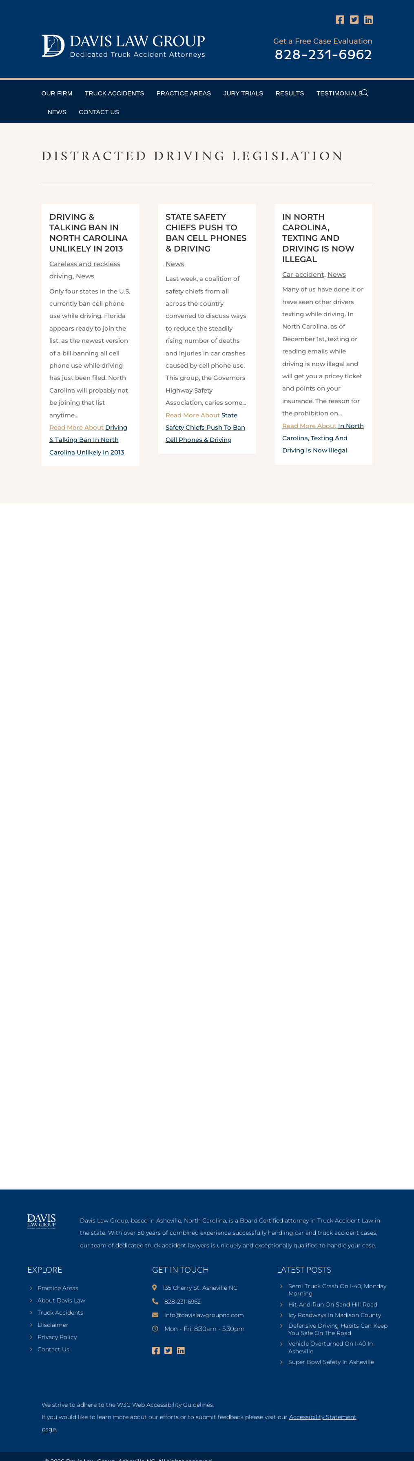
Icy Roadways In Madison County (334, 1315)
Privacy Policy (57, 1337)
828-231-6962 (323, 55)
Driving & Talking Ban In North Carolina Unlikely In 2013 (88, 440)
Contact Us (99, 111)
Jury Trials (243, 93)
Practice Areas (184, 93)
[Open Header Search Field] (364, 92)
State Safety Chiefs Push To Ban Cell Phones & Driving (205, 427)
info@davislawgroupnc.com (204, 1315)
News (57, 111)
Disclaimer (53, 1325)
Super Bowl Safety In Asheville (331, 1362)
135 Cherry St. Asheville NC (200, 1287)
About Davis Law (61, 1301)
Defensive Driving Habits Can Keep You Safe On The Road (337, 1329)
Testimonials (340, 93)
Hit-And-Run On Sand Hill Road (332, 1304)
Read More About (88, 440)
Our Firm (57, 93)
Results (290, 93)
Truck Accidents (114, 93)
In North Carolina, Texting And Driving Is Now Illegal (318, 238)
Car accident (303, 274)
